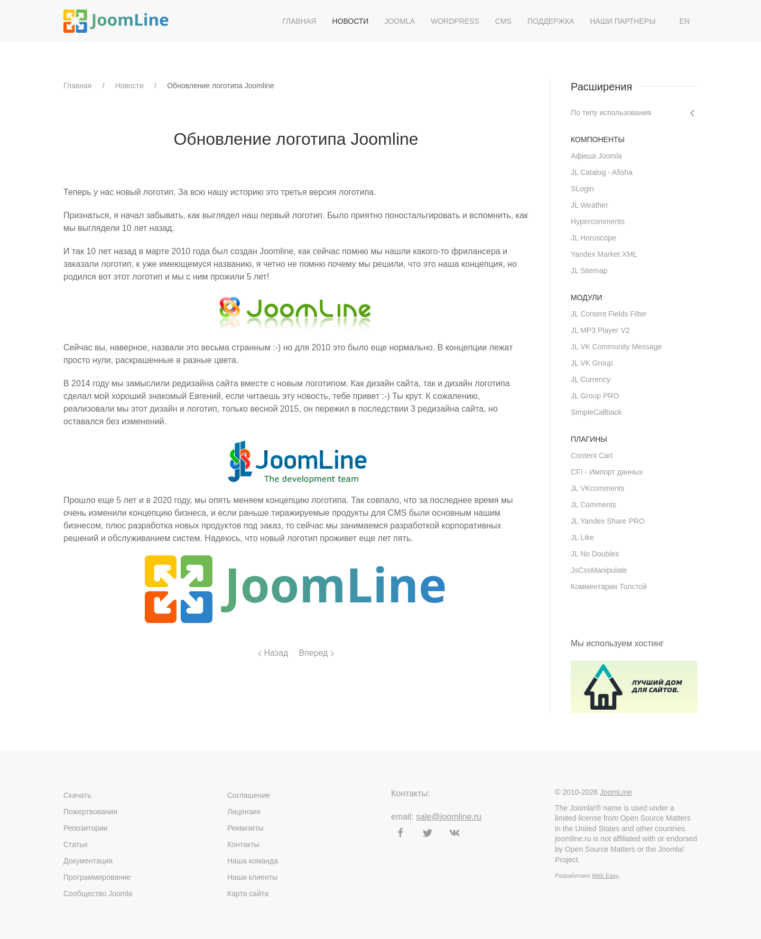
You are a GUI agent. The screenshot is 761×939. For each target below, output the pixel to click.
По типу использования (611, 112)
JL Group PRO (595, 396)
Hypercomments (598, 221)
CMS (503, 21)
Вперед (316, 652)
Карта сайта (247, 893)
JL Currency (590, 379)
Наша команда (252, 861)
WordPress (455, 21)
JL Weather (589, 205)
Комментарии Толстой (609, 586)
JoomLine (616, 792)
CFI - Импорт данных (607, 472)
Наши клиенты (252, 877)
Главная (299, 21)
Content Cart (591, 455)
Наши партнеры (622, 21)
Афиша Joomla (596, 156)
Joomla (399, 21)
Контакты (243, 844)
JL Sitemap (589, 270)
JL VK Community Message (616, 346)
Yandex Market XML (604, 254)
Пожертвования (90, 811)
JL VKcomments (597, 488)
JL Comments (593, 504)
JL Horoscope (593, 238)
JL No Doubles (595, 554)
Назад (273, 652)
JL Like (582, 537)
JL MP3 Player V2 (600, 330)
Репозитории (85, 828)
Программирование (97, 877)
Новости (350, 21)
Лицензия (243, 811)
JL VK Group (592, 363)
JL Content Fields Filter (608, 314)
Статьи (75, 844)
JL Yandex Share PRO (608, 521)
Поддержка (550, 21)
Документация (88, 861)
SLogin (582, 188)
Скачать (77, 795)
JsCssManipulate (599, 570)
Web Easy (605, 875)
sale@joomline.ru (448, 816)
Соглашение (248, 795)
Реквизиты (245, 828)
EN (685, 21)
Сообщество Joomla (97, 893)
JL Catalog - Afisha (602, 172)
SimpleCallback (596, 412)
